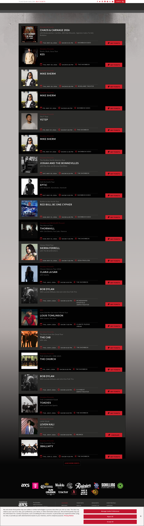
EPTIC (43, 185)
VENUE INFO (95, 503)
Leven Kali (47, 424)
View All (122, 14)
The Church (48, 359)
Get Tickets (114, 369)
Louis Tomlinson (51, 315)
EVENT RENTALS (111, 503)
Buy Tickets (40, 1)
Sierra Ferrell (50, 248)
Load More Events (72, 463)
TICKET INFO (80, 503)
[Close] (141, 516)
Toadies (45, 402)
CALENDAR (64, 503)
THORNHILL (47, 228)
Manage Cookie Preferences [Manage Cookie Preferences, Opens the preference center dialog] (110, 511)
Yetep (44, 119)
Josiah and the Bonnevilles (59, 163)
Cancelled (113, 435)
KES (42, 54)
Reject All (110, 516)
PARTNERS (64, 505)
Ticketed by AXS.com (70, 15)
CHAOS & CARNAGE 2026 (55, 30)
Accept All (110, 522)
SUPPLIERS (110, 505)
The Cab (45, 337)
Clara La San (48, 272)
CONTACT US (95, 505)
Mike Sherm (48, 73)
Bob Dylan (47, 289)
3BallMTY (46, 446)
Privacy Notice (68, 516)
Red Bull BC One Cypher (56, 204)
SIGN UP (79, 505)
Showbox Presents (22, 6)
